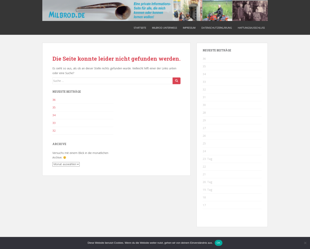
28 (204, 112)
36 (54, 100)
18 (204, 197)
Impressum (189, 27)
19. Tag (207, 189)
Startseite (140, 27)
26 (204, 136)
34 (54, 115)
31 (204, 97)
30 (204, 105)
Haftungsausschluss (251, 27)
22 (204, 166)
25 (204, 143)
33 (54, 123)
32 (54, 130)
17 (204, 205)
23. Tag (207, 159)
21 (204, 174)
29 (204, 120)
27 (204, 128)
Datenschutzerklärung (216, 27)
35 (54, 107)
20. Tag (207, 182)
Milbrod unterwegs (164, 27)
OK (218, 242)
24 (204, 151)
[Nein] (305, 243)
